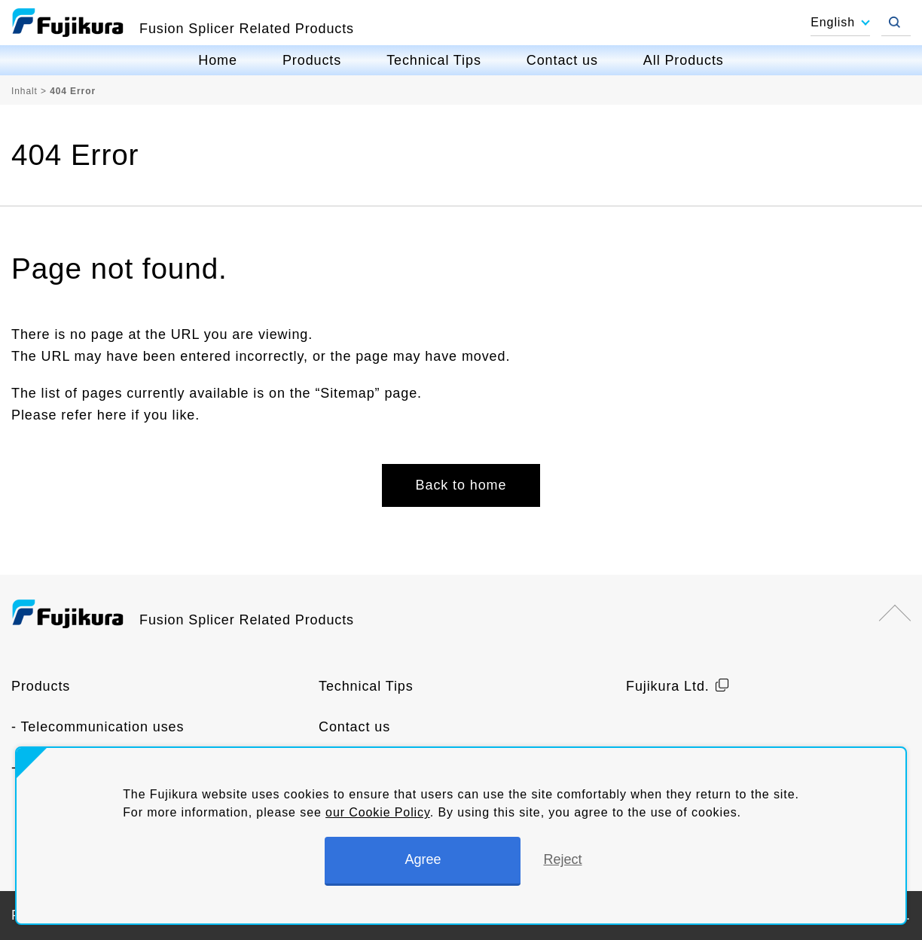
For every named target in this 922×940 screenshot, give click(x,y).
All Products (683, 60)
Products (311, 60)
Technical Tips (433, 60)
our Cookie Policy (377, 812)
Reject (562, 859)
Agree (423, 859)
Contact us (562, 60)
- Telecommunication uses (97, 726)
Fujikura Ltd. (668, 686)
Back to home (461, 485)
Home (217, 60)
